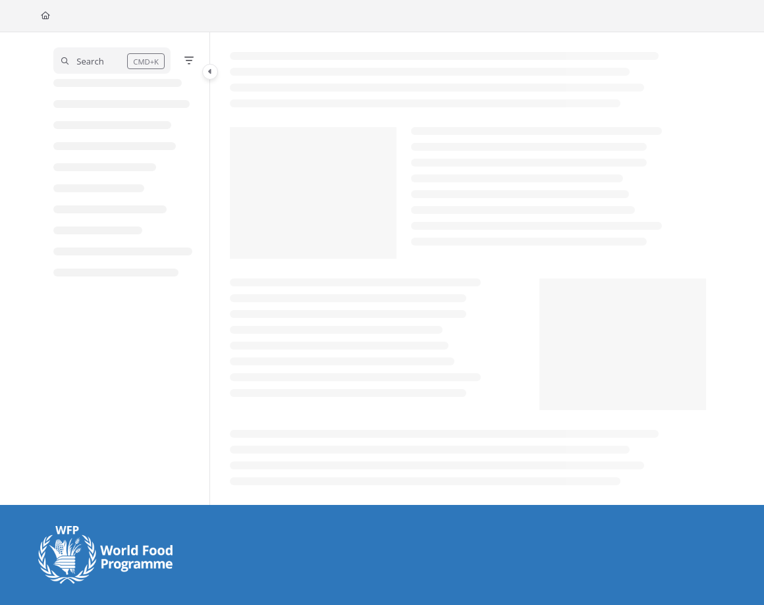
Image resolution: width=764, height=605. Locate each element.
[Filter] (189, 60)
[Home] (45, 16)
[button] (112, 60)
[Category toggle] (210, 72)
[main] (468, 268)
